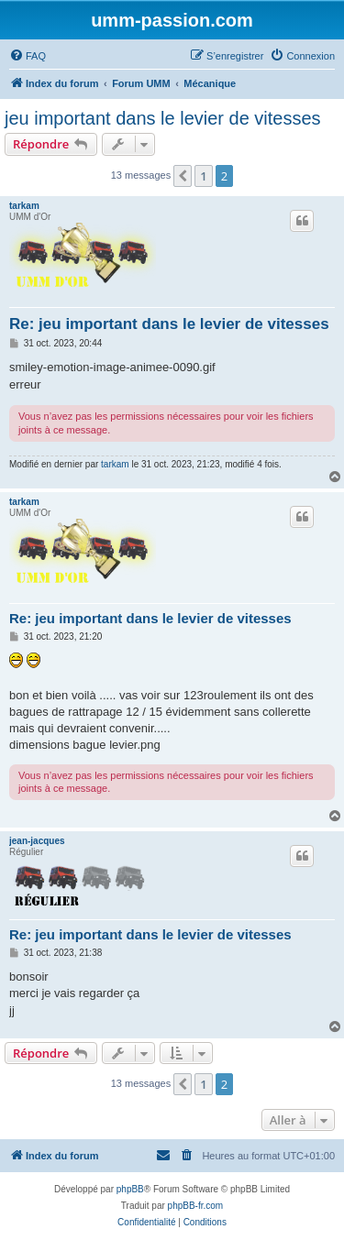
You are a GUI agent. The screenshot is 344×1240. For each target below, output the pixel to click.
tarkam (24, 206)
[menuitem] (27, 56)
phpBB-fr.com (196, 1206)
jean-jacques (37, 841)
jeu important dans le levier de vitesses (163, 118)
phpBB (130, 1189)
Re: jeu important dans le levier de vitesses (169, 324)
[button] (182, 176)
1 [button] (203, 176)
